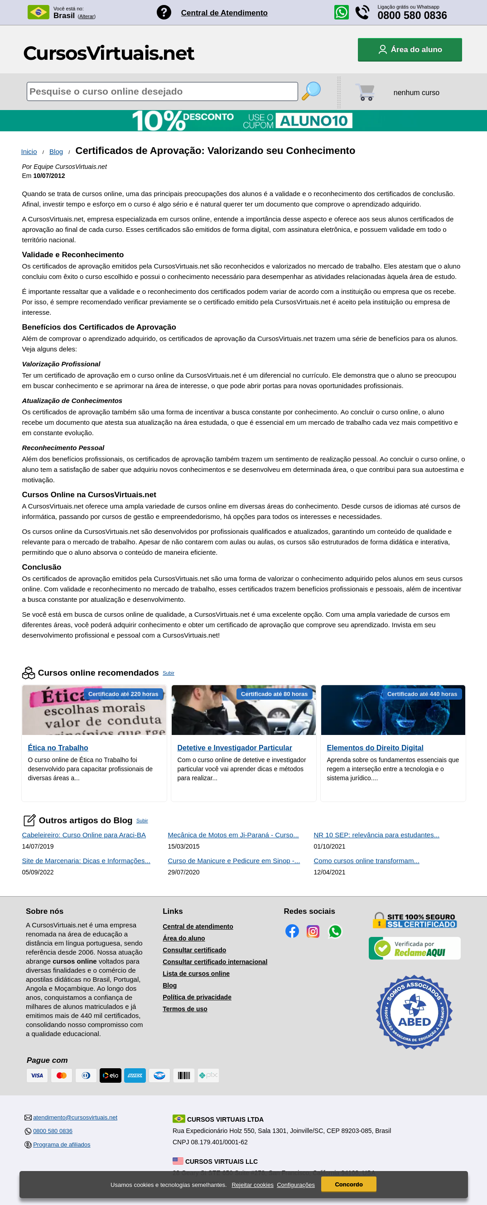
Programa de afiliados (61, 1144)
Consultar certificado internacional (215, 961)
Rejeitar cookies (252, 1184)
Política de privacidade (197, 997)
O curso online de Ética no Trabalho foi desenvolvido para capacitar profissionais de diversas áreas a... (90, 769)
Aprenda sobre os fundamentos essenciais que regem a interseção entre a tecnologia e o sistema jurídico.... (393, 769)
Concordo (348, 1184)
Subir (168, 673)
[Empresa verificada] (415, 957)
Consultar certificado (194, 950)
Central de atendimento (198, 926)
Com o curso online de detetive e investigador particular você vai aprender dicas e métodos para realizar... (242, 769)
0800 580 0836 (413, 15)
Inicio (29, 151)
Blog (56, 151)
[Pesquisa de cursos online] (162, 91)
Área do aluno (184, 938)
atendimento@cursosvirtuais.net (75, 1117)
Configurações (296, 1184)
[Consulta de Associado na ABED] (414, 1053)
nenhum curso (416, 92)
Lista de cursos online (196, 973)
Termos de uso (185, 1009)
